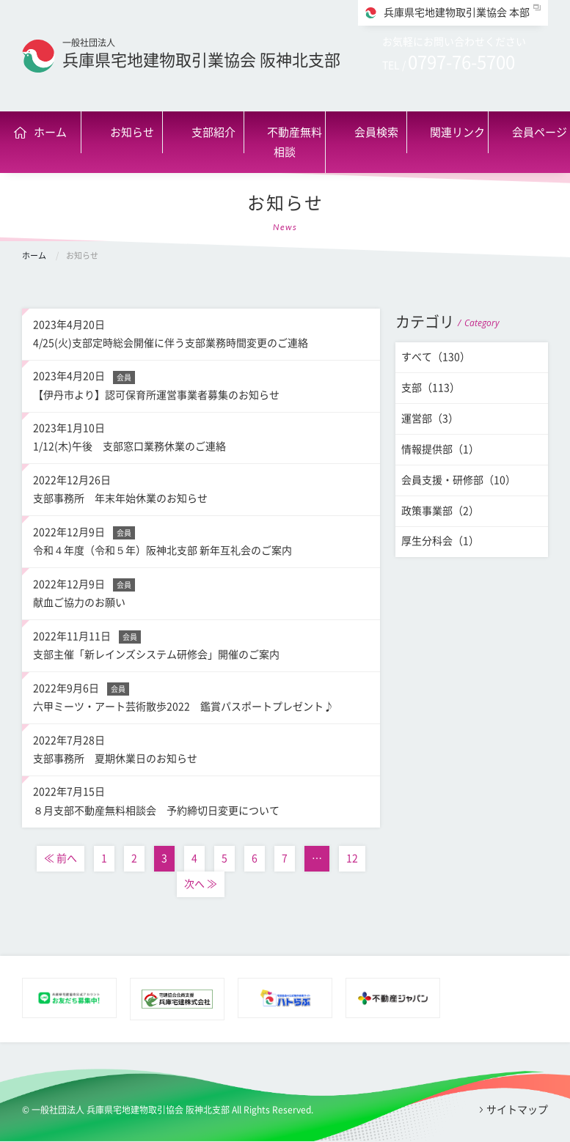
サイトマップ (517, 1110)
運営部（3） (429, 418)
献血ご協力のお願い (201, 591)
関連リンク (457, 132)
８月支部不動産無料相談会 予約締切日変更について (201, 799)
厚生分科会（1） (440, 541)
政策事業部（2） (440, 511)
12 (352, 858)
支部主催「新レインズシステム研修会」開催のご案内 (201, 643)
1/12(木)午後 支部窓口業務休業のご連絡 (201, 435)
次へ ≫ (200, 884)
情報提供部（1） (440, 449)
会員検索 (376, 132)
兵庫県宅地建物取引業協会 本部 (457, 12)
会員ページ (539, 132)
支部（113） (430, 388)
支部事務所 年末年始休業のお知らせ (201, 487)
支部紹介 (213, 132)
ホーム (50, 132)
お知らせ (132, 132)
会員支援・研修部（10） (458, 480)
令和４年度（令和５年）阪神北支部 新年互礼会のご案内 (201, 539)
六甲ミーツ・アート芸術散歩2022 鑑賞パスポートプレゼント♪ (201, 695)
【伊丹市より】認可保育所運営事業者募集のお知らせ (201, 383)
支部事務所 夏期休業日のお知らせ (201, 748)
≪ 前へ (60, 858)
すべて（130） (435, 357)
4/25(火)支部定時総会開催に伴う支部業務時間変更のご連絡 (201, 332)
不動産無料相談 (294, 142)
